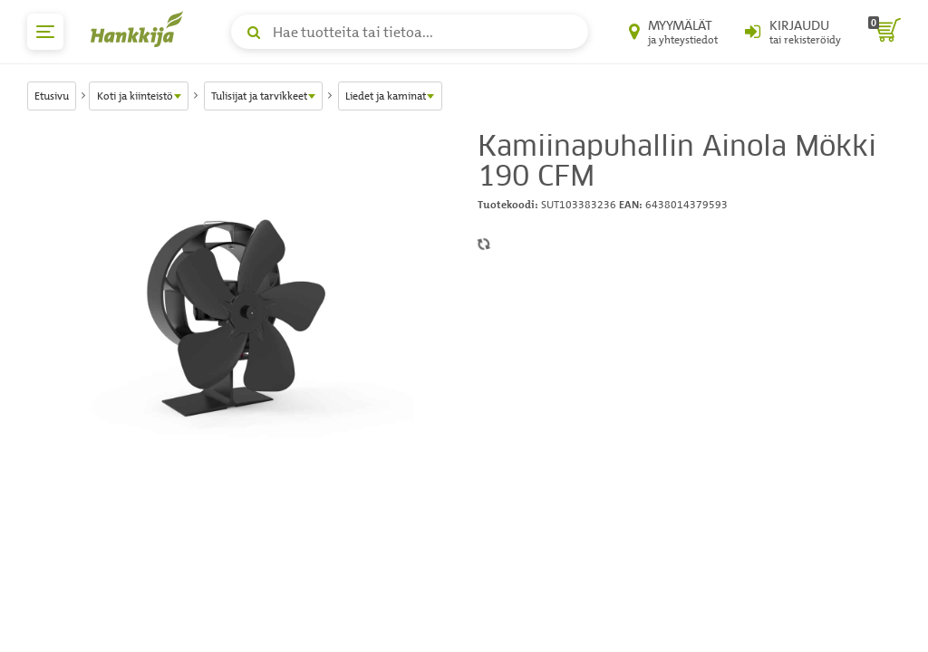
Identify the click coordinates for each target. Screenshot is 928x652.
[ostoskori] (884, 32)
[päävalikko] (45, 32)
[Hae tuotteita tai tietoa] (409, 31)
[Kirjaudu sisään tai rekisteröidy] (793, 32)
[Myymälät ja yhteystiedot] (673, 32)
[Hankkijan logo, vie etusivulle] (140, 29)
